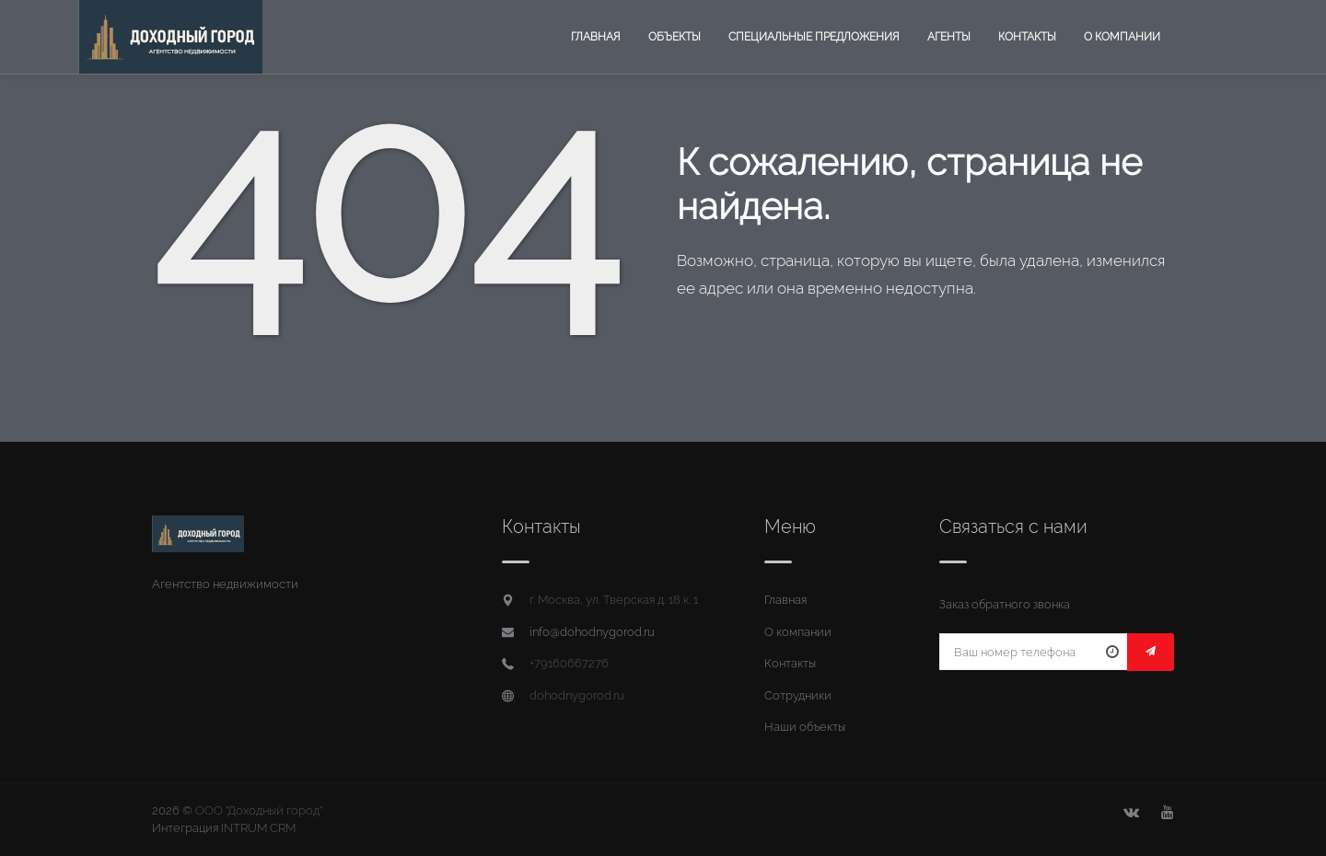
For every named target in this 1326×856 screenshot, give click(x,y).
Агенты (949, 36)
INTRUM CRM (258, 828)
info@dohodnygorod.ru (592, 632)
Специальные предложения (814, 36)
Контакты (1027, 36)
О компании (1122, 36)
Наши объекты (804, 727)
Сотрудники (798, 695)
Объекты (674, 36)
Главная (596, 36)
